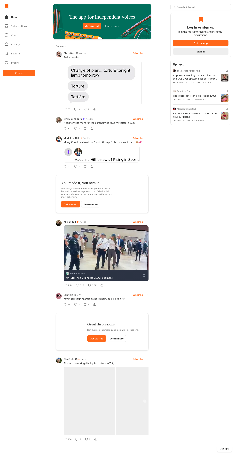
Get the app (201, 43)
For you (61, 45)
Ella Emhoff (70, 367)
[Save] (144, 275)
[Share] (94, 109)
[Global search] (200, 7)
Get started (92, 26)
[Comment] (77, 109)
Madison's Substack (186, 108)
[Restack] (86, 109)
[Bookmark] (227, 71)
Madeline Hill (71, 138)
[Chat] (19, 35)
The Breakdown (77, 273)
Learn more (112, 26)
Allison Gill (70, 221)
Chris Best (69, 53)
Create (19, 73)
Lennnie (68, 294)
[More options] (146, 53)
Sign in (201, 51)
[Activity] (19, 44)
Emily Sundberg (73, 118)
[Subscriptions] (19, 26)
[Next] (145, 408)
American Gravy (185, 91)
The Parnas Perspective (188, 70)
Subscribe (138, 53)
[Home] (6, 6)
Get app (224, 448)
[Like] (67, 109)
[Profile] (19, 62)
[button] (19, 17)
